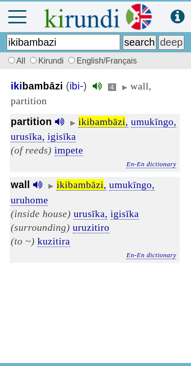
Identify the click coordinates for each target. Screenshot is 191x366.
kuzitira (53, 241)
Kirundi (48, 60)
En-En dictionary (151, 164)
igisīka (61, 136)
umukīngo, (153, 121)
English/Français (102, 60)
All (15, 60)
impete (69, 150)
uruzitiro (91, 227)
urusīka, (28, 136)
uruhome (29, 199)
